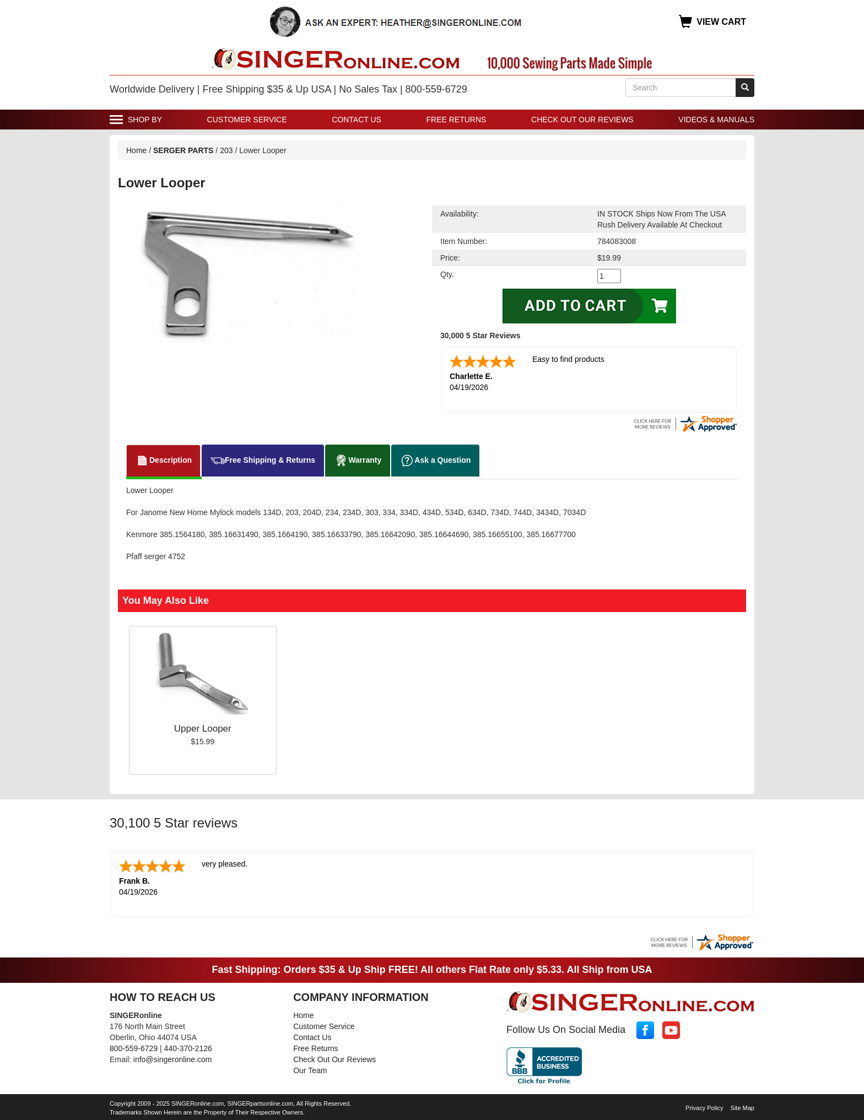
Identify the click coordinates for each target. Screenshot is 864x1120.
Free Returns (456, 119)
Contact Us (356, 119)
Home (136, 150)
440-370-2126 (188, 1046)
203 (226, 150)
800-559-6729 (134, 1046)
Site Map (742, 1105)
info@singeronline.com (172, 1057)
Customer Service (247, 119)
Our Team (310, 1068)
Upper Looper (202, 727)
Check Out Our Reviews (582, 119)
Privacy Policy (704, 1105)
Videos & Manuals (716, 119)
